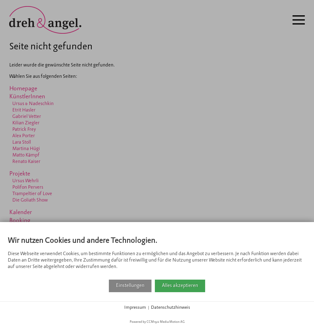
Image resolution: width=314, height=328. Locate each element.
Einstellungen (130, 285)
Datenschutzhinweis (170, 307)
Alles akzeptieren (180, 285)
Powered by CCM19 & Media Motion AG (157, 322)
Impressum (135, 307)
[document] (157, 254)
